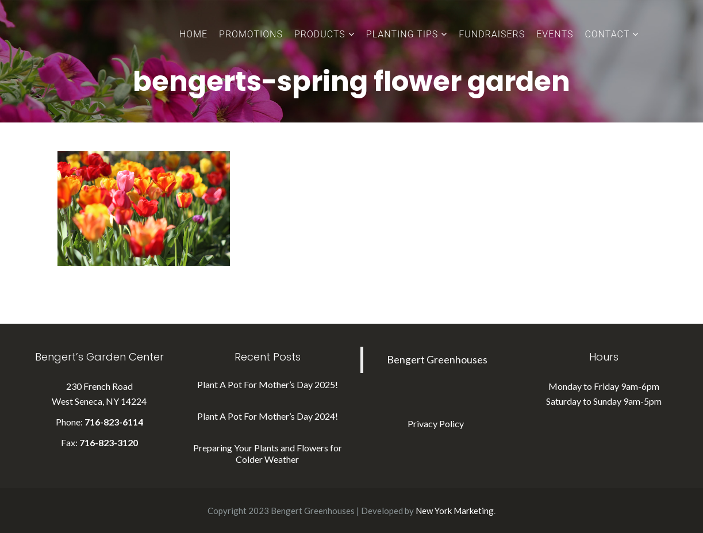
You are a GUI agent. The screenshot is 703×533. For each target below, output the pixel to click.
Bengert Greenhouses (437, 360)
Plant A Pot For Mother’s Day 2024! (267, 416)
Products (319, 34)
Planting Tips (402, 34)
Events (554, 34)
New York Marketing (455, 510)
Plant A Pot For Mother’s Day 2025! (267, 384)
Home (193, 34)
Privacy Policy (436, 423)
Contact (607, 34)
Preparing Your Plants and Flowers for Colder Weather (267, 453)
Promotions (251, 34)
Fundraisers (492, 34)
